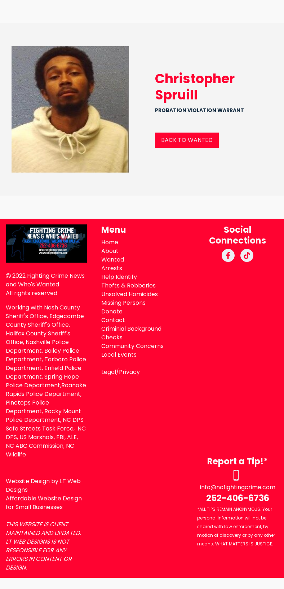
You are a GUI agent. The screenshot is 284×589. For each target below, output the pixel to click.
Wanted (112, 259)
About (110, 251)
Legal (108, 372)
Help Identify (119, 277)
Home (109, 242)
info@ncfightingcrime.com (237, 487)
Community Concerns (132, 346)
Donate (112, 311)
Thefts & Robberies (128, 285)
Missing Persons (123, 303)
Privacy (129, 372)
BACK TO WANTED (187, 140)
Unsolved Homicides (129, 294)
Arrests (111, 268)
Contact (113, 320)
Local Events (119, 355)
